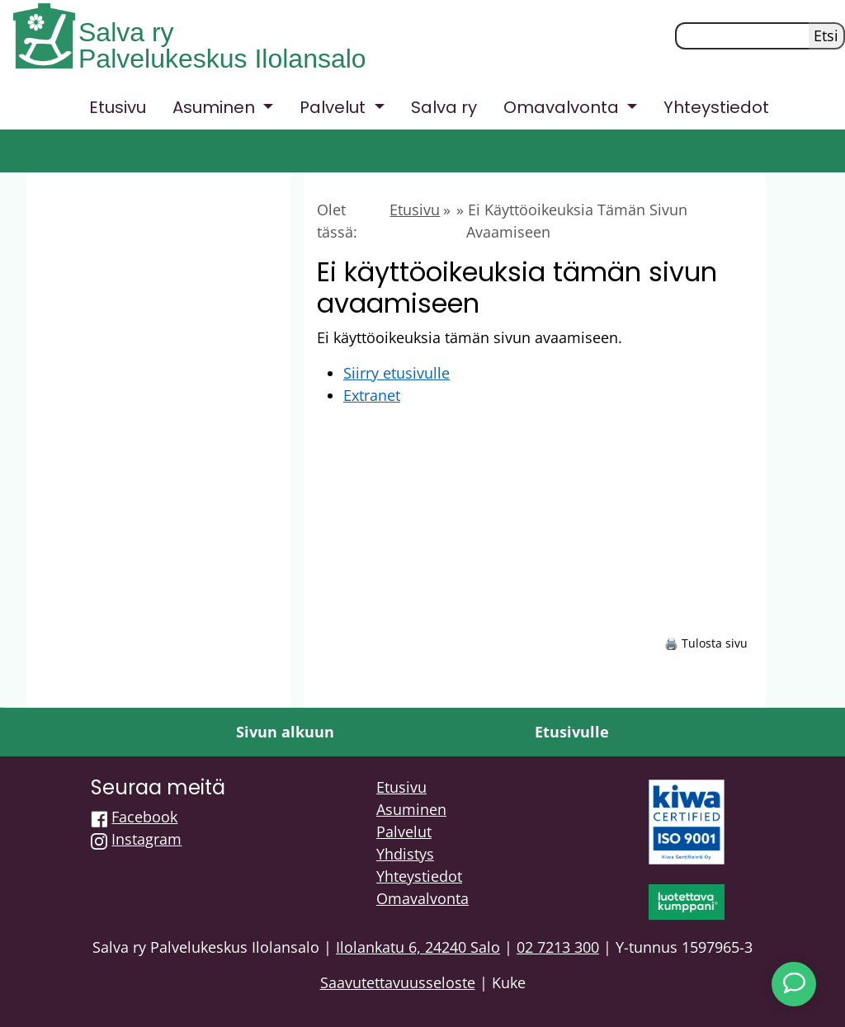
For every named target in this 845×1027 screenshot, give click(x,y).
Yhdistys (405, 854)
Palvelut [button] (335, 107)
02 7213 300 (558, 947)
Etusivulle (572, 732)
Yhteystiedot (716, 107)
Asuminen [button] (215, 107)
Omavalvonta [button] (563, 107)
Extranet (371, 395)
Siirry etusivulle (396, 373)
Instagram (146, 839)
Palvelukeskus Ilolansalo (222, 58)
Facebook (144, 817)
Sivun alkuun (285, 732)
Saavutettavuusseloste (397, 982)
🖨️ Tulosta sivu (706, 643)
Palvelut (404, 831)
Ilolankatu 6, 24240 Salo (418, 947)
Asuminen (411, 809)
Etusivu (117, 107)
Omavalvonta (422, 898)
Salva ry (126, 32)
